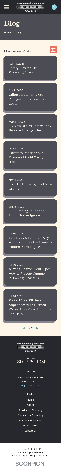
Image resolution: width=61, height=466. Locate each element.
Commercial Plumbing (30, 415)
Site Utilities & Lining (30, 420)
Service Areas (30, 425)
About (30, 404)
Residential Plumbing (30, 410)
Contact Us (30, 430)
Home (30, 399)
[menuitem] (16, 455)
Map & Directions (30, 385)
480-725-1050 (30, 362)
